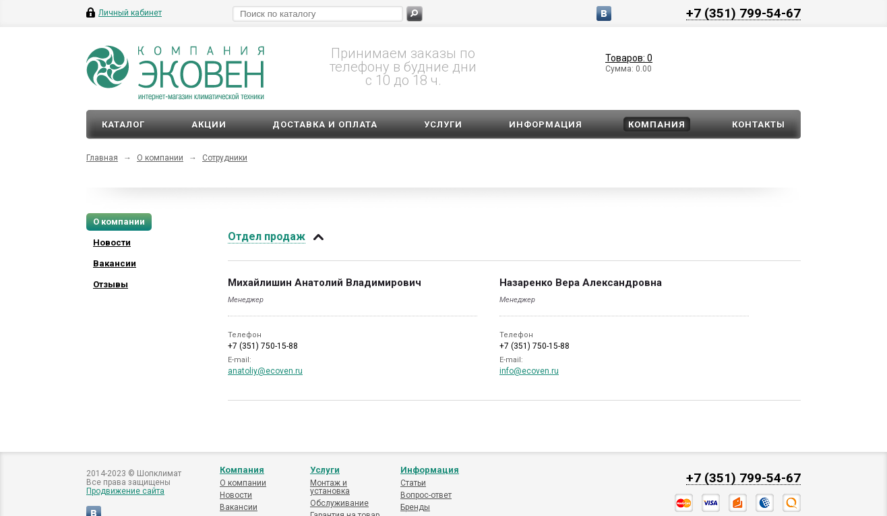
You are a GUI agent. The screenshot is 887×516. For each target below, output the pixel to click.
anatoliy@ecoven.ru (265, 371)
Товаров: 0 (628, 58)
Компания (656, 124)
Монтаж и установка (330, 487)
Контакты (758, 124)
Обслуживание (339, 503)
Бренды (415, 507)
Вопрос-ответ (426, 495)
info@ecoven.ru (529, 371)
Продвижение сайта (125, 491)
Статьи (413, 483)
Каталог (123, 124)
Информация (545, 124)
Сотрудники (224, 158)
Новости (236, 495)
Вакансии (238, 507)
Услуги (443, 124)
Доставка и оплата (324, 124)
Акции (208, 124)
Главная (102, 158)
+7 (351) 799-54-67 (743, 12)
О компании (160, 158)
